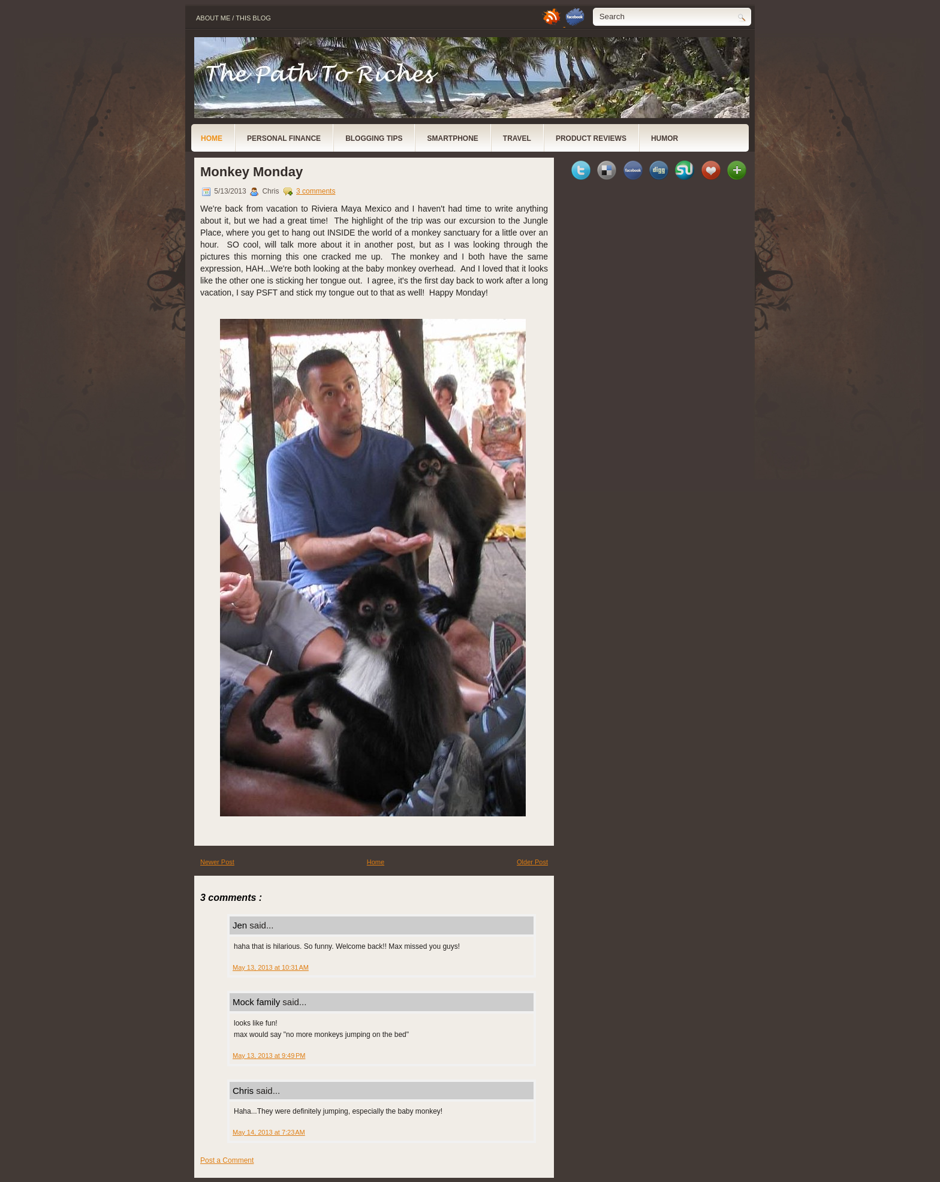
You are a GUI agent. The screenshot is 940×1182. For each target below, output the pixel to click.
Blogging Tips (373, 138)
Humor (664, 138)
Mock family (257, 1002)
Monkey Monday (251, 171)
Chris (244, 1090)
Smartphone (452, 138)
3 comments (315, 191)
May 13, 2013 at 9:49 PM (269, 1055)
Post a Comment (227, 1160)
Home (211, 138)
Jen (241, 925)
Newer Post (217, 862)
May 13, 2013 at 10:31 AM (271, 967)
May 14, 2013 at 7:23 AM (269, 1132)
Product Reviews (591, 138)
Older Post (532, 862)
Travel (517, 138)
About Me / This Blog (233, 18)
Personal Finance (284, 138)
